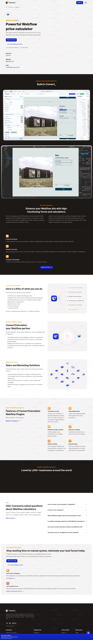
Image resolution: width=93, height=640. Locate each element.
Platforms (11, 7)
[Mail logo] (12, 565)
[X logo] (7, 565)
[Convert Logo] (11, 550)
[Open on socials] (7, 565)
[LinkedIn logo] (9, 565)
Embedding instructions (13, 34)
